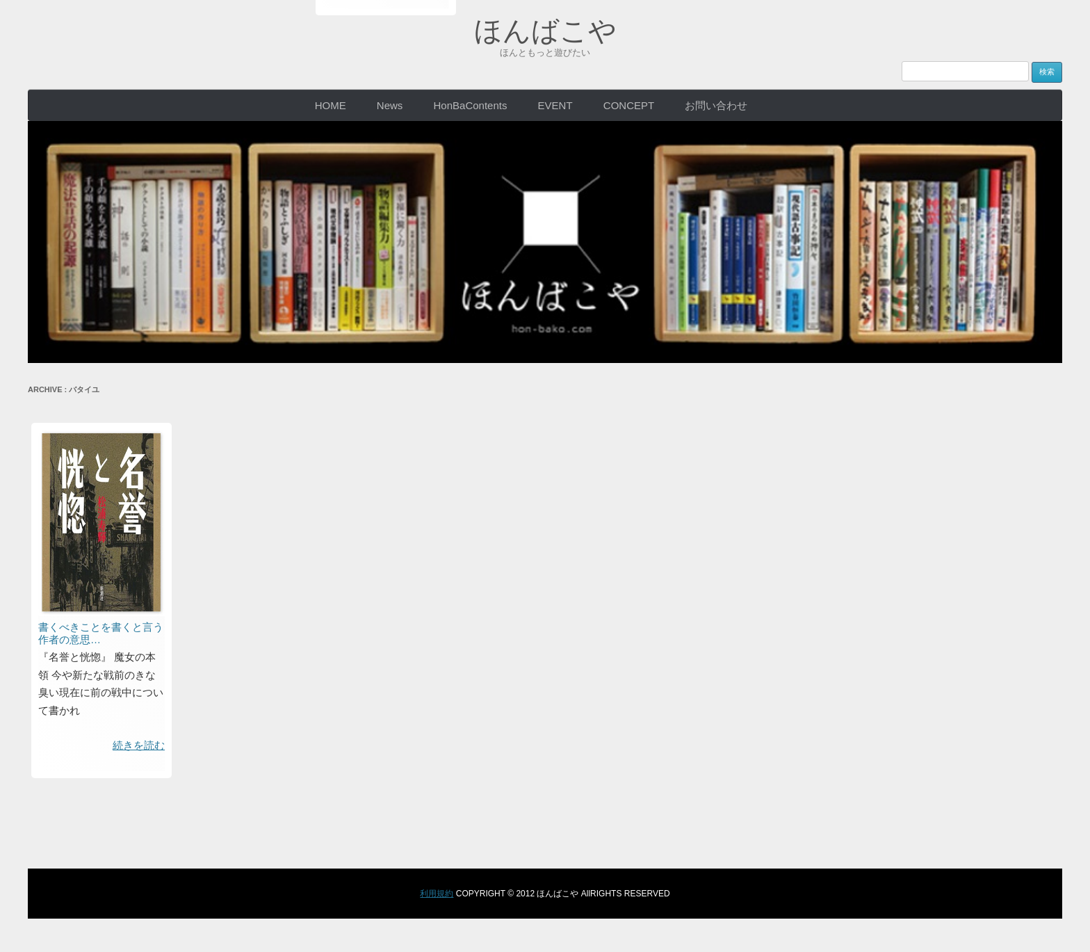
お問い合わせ (716, 105)
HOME (330, 105)
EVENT (555, 105)
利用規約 (436, 893)
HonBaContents (470, 105)
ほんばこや (545, 31)
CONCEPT (628, 105)
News (390, 105)
